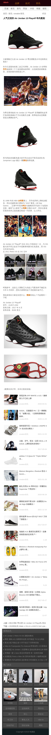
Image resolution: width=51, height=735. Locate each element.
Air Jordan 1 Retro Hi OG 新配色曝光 (19, 636)
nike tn (41, 720)
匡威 (6, 8)
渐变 (10, 714)
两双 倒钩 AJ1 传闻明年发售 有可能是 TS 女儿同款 (24, 639)
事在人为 (25, 720)
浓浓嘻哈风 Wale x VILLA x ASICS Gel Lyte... (28, 626)
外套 (32, 8)
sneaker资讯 (19, 14)
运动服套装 (10, 708)
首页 (5, 14)
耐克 (13, 8)
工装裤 (40, 696)
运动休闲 (25, 708)
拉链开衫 (10, 725)
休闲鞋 (10, 696)
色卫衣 (10, 720)
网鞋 (41, 725)
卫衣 (10, 677)
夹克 (25, 677)
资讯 (38, 3)
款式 (27, 3)
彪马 (19, 8)
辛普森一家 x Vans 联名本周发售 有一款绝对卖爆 (24, 653)
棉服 (38, 8)
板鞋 (44, 8)
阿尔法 (41, 708)
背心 (25, 714)
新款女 (41, 714)
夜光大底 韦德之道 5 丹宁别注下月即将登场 (22, 643)
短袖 (40, 677)
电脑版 (32, 732)
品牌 (17, 3)
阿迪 (25, 8)
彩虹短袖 (25, 725)
